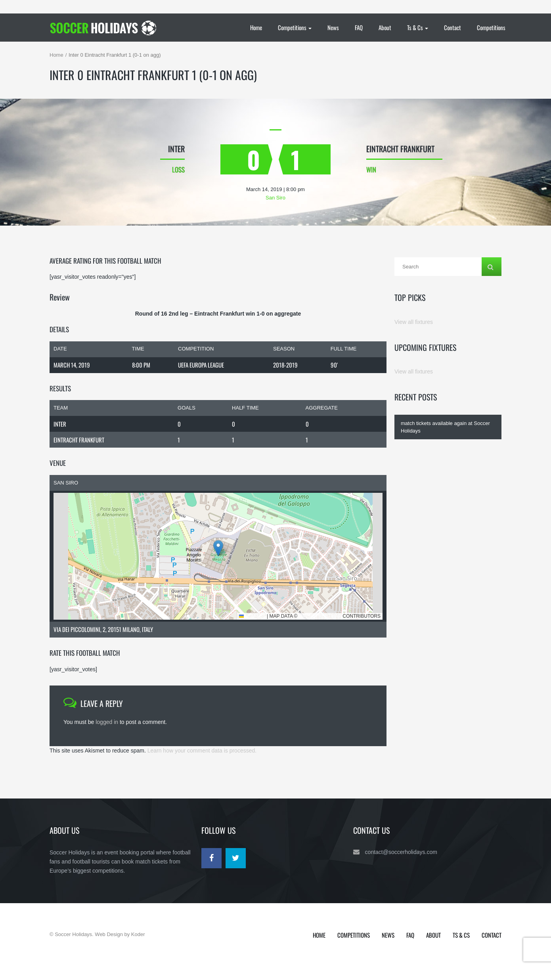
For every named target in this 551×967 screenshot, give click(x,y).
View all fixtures (413, 322)
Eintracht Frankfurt (79, 439)
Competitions (295, 27)
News (333, 27)
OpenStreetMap (320, 616)
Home (256, 27)
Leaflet (252, 616)
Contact (452, 27)
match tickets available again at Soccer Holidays (445, 427)
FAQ (359, 27)
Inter (60, 423)
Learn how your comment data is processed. (201, 750)
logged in (107, 722)
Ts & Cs (417, 27)
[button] (218, 548)
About (385, 27)
